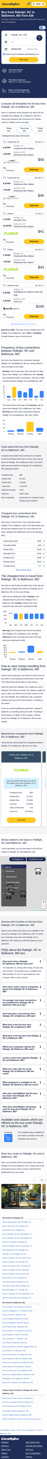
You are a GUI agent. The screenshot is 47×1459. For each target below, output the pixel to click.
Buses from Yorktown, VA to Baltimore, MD (18, 1382)
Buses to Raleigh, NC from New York (16, 1274)
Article (29, 1450)
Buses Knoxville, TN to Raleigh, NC (15, 1262)
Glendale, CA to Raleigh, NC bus (14, 1254)
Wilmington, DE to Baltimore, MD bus (16, 1378)
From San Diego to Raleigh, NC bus (15, 1282)
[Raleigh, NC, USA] (26, 35)
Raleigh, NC (17, 859)
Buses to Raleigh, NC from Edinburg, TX (17, 1246)
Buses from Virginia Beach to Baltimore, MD (18, 1374)
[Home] (13, 4)
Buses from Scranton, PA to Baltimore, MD (18, 1362)
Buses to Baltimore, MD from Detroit (15, 1323)
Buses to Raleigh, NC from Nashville (16, 1270)
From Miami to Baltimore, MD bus (15, 1343)
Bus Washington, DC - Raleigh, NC (15, 1290)
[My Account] (28, 3)
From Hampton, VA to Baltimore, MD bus (17, 1331)
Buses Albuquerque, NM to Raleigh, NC (17, 1222)
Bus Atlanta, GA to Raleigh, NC (14, 1230)
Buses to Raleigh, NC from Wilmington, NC (18, 1294)
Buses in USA (16, 1430)
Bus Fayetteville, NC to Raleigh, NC (15, 1250)
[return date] (35, 49)
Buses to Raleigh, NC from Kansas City (17, 1258)
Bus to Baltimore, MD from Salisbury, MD (17, 1359)
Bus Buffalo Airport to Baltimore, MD (15, 1411)
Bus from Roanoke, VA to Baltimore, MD (17, 1354)
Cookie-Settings (34, 1446)
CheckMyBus (5, 1430)
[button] (38, 871)
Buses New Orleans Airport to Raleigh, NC (18, 1398)
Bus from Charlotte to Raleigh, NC (15, 1242)
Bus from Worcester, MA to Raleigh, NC (17, 1298)
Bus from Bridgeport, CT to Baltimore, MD (17, 1311)
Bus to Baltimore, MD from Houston (15, 1335)
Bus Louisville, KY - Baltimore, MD (15, 1339)
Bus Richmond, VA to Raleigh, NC (15, 1278)
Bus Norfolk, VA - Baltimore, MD (14, 1351)
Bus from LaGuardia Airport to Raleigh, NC (18, 1402)
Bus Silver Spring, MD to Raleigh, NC (16, 1286)
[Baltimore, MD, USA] (26, 42)
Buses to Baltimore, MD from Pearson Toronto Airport (22, 1419)
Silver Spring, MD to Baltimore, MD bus (17, 1367)
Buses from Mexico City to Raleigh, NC (17, 1266)
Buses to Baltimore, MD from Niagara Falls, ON (20, 1347)
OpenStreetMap (34, 910)
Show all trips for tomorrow (23, 324)
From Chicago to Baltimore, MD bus (15, 1319)
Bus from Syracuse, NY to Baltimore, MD (17, 1370)
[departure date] (17, 49)
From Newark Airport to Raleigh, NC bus (17, 1406)
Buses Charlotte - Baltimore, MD (14, 1315)
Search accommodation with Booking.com (22, 54)
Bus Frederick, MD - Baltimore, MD (15, 1327)
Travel (29, 1457)
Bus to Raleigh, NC (29, 1430)
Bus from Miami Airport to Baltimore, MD (17, 1415)
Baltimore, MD (36, 859)
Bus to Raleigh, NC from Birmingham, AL (17, 1234)
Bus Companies (33, 1453)
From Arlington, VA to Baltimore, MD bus (17, 1307)
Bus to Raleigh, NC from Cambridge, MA (17, 1238)
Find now (34, 170)
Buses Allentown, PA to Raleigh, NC (15, 1226)
